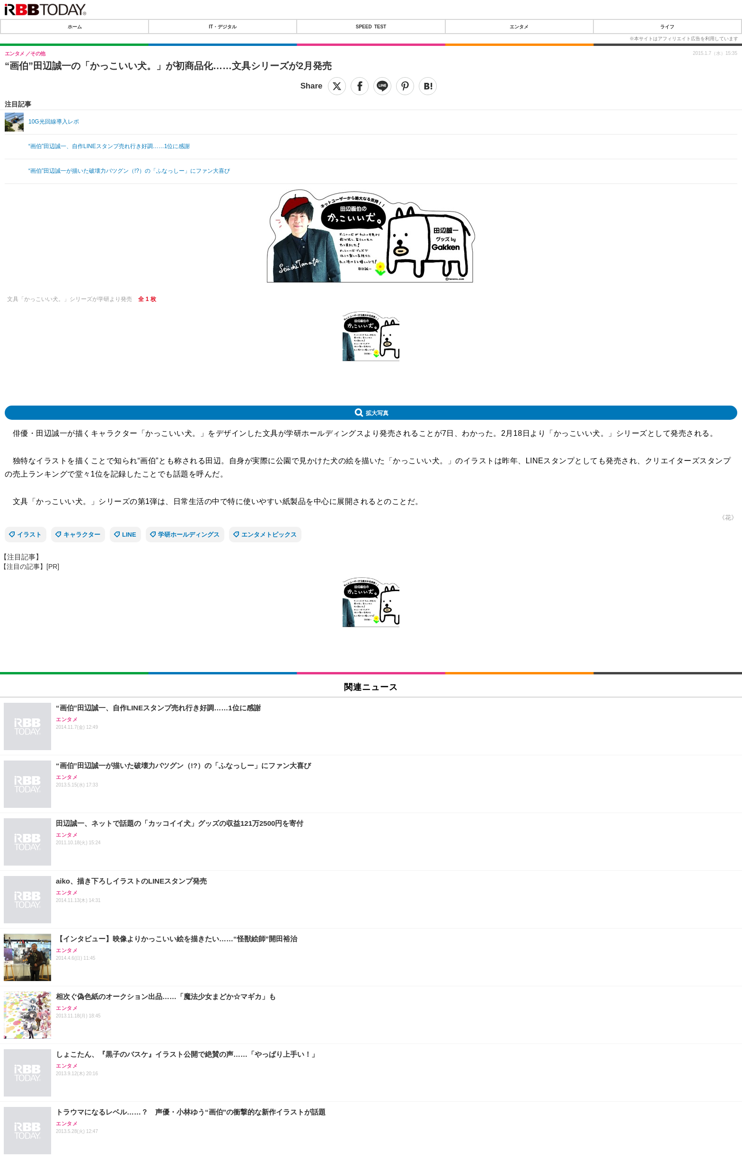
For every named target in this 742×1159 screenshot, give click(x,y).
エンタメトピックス (269, 534)
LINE (129, 534)
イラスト (29, 534)
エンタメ (519, 26)
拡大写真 (377, 413)
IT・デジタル (223, 26)
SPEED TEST (371, 26)
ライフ (667, 26)
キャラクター (81, 534)
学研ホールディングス (189, 534)
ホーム (75, 26)
